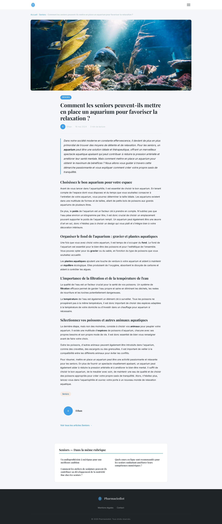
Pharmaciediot (111, 498)
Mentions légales (105, 507)
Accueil (34, 14)
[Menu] (188, 5)
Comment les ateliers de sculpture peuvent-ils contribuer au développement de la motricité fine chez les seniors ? (84, 471)
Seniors (42, 14)
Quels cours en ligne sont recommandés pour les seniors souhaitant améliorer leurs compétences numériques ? (137, 462)
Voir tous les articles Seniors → (76, 425)
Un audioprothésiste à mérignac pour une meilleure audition (81, 461)
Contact (120, 507)
